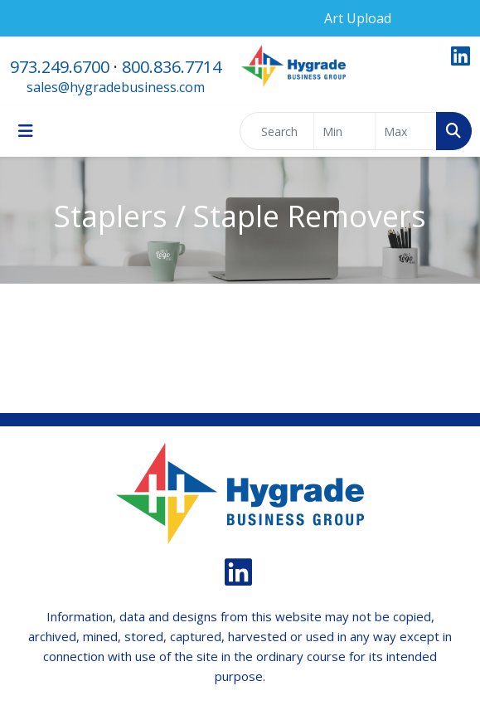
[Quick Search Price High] (406, 131)
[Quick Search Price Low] (344, 131)
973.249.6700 (59, 67)
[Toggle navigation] (25, 131)
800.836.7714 (171, 67)
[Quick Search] (277, 131)
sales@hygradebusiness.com (116, 87)
